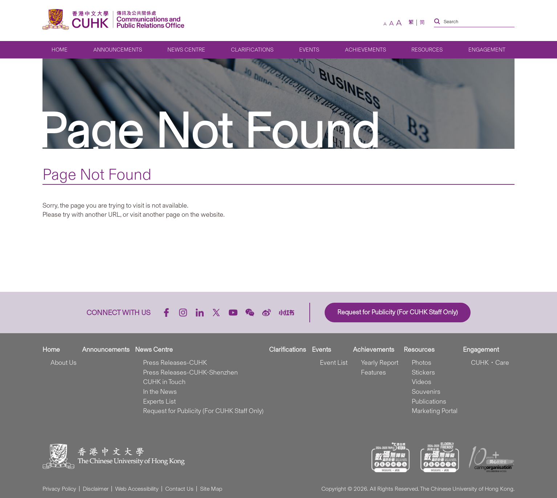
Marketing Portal (435, 411)
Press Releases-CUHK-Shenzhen (190, 372)
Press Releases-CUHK (175, 363)
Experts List (159, 401)
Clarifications (252, 49)
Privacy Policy (59, 488)
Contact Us (179, 488)
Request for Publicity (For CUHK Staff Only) (203, 411)
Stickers (423, 372)
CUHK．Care (490, 363)
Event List (333, 363)
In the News (160, 392)
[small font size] (385, 23)
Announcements (117, 49)
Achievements (365, 49)
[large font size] (399, 22)
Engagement (486, 49)
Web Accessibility (137, 488)
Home (60, 49)
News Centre (186, 49)
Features (373, 372)
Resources (427, 49)
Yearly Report (379, 363)
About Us (63, 363)
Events (309, 49)
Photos (421, 363)
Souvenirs (426, 392)
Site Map (211, 488)
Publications (429, 401)
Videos (421, 382)
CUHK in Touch (164, 382)
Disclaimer (96, 488)
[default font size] (391, 23)
